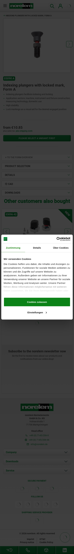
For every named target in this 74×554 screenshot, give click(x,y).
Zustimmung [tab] (13, 247)
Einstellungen (37, 312)
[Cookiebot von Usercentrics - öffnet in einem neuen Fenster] (56, 239)
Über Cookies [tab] (61, 247)
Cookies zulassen (37, 302)
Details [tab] (37, 247)
